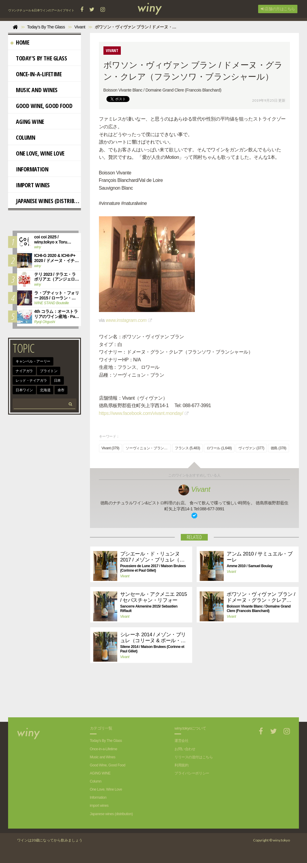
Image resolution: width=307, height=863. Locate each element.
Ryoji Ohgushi (44, 322)
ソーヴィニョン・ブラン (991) (148, 448)
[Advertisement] (190, 696)
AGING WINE (27, 122)
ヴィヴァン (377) (251, 448)
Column (22, 137)
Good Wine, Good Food (41, 106)
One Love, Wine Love (37, 153)
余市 (61, 390)
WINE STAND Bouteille (51, 303)
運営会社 (181, 741)
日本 (57, 380)
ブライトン (48, 371)
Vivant (194, 489)
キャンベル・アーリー (33, 361)
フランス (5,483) (187, 448)
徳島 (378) (278, 448)
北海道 (45, 390)
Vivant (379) (110, 448)
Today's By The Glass (38, 58)
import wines (30, 185)
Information (29, 169)
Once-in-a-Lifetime (35, 74)
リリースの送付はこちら (193, 757)
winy (37, 247)
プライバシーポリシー (191, 773)
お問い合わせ (184, 749)
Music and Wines (34, 90)
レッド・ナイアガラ (31, 380)
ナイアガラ (24, 371)
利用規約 (181, 765)
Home (19, 42)
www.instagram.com (126, 320)
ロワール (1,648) (219, 448)
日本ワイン (24, 390)
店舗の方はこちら (278, 9)
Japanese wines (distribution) (45, 201)
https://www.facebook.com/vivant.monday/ (141, 413)
